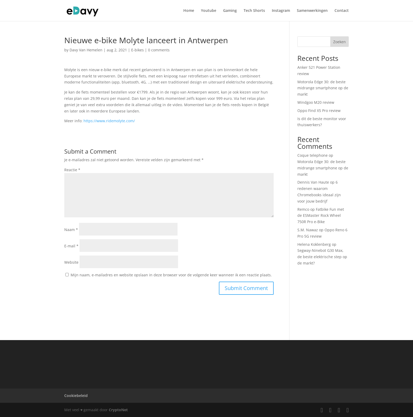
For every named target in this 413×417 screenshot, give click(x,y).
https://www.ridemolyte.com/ (109, 120)
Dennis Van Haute (313, 182)
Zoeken (339, 41)
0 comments (159, 49)
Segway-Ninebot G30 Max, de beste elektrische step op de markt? (322, 257)
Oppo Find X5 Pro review (319, 110)
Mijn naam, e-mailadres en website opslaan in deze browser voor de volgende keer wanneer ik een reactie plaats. (171, 274)
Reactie (72, 169)
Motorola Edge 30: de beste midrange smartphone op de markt (322, 88)
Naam (71, 229)
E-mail (71, 245)
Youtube (208, 11)
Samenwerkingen (312, 11)
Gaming (230, 11)
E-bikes (137, 49)
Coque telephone (312, 155)
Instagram (281, 11)
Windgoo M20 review (315, 102)
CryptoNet (118, 409)
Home (188, 11)
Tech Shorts (254, 11)
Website (71, 262)
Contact (342, 11)
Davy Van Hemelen (86, 49)
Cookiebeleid (76, 395)
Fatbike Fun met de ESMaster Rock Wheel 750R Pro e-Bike (320, 215)
